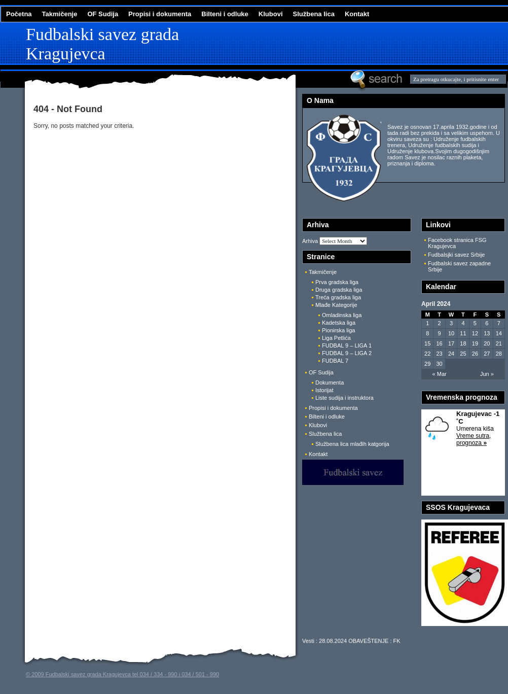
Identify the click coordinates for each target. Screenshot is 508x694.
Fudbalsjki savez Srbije (456, 255)
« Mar (439, 374)
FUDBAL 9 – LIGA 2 (347, 353)
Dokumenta (329, 382)
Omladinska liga (341, 315)
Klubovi (271, 14)
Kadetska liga (338, 323)
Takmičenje (60, 14)
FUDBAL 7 (335, 361)
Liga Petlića (336, 338)
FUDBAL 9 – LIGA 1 (347, 345)
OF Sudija (102, 14)
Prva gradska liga (336, 282)
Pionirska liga (338, 330)
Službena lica (314, 14)
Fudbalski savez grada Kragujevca (102, 44)
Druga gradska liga (338, 290)
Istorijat (324, 390)
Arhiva (310, 241)
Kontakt (357, 14)
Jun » (487, 374)
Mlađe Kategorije (336, 305)
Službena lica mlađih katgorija (352, 444)
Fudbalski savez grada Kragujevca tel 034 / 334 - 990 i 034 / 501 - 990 (132, 674)
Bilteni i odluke (224, 14)
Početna (19, 14)
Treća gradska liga (338, 297)
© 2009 (36, 674)
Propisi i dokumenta (159, 14)
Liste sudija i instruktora (344, 398)
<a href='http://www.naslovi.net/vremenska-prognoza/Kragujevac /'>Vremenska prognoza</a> (463, 452)
